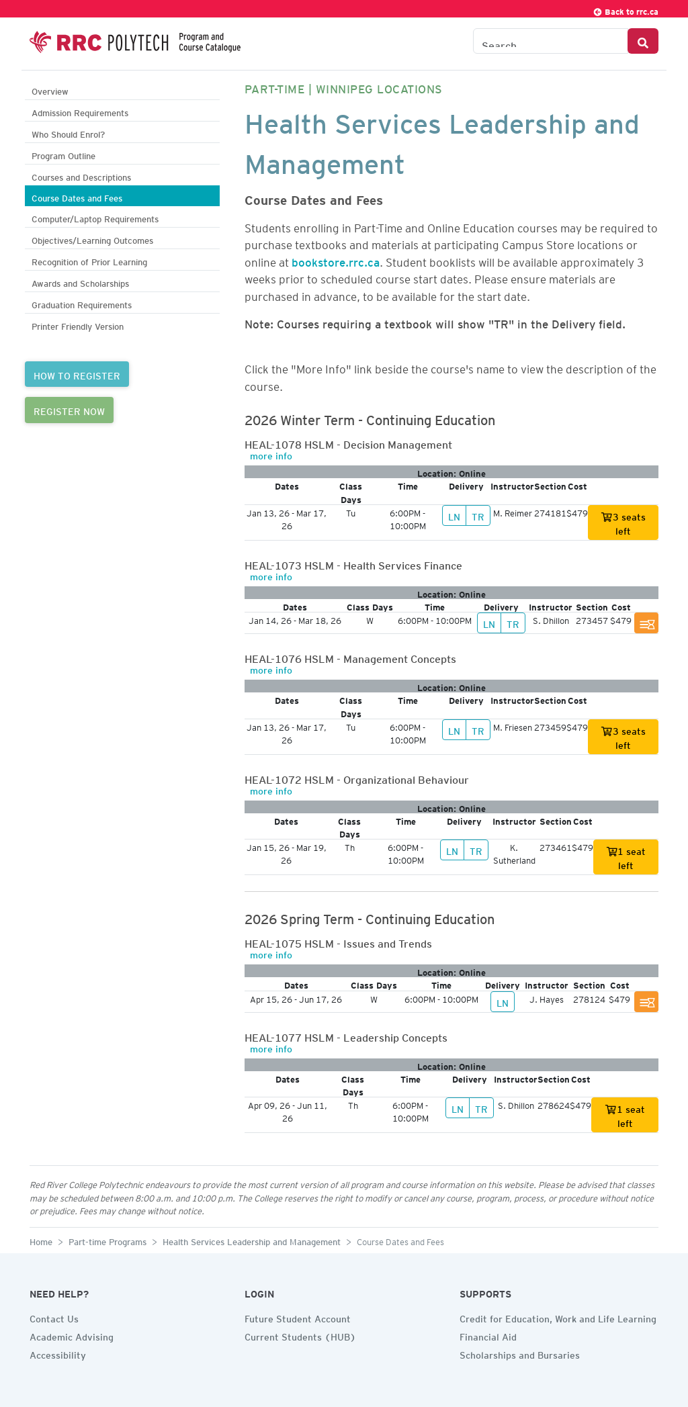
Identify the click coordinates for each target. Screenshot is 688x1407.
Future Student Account (298, 1317)
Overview (50, 90)
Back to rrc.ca (625, 10)
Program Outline (63, 154)
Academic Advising (72, 1335)
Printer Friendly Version (78, 325)
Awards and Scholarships (80, 282)
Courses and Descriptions (81, 176)
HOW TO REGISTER (77, 374)
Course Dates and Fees (77, 196)
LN (454, 515)
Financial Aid (488, 1335)
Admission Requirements (80, 111)
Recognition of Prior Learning (89, 260)
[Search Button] (643, 41)
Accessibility (58, 1353)
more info (271, 454)
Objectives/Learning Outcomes (92, 239)
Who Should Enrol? (68, 133)
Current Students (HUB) (300, 1335)
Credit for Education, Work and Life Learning (558, 1317)
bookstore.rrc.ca (336, 260)
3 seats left (623, 522)
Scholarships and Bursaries (520, 1353)
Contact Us (54, 1317)
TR (478, 515)
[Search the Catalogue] (550, 41)
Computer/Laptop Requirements (95, 217)
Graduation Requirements (82, 303)
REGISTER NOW (69, 409)
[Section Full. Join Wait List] (646, 622)
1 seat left (626, 856)
